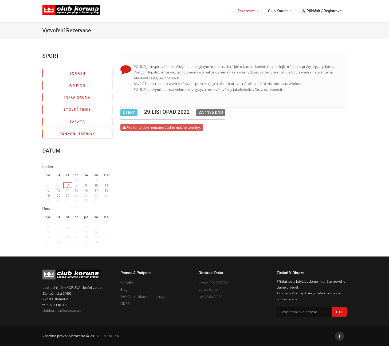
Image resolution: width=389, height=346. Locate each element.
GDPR (125, 303)
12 (48, 190)
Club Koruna (108, 335)
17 (96, 190)
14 (67, 190)
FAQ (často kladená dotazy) (142, 296)
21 (67, 195)
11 (106, 185)
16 (86, 190)
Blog (123, 289)
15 (76, 190)
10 (96, 185)
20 (58, 195)
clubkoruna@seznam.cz (61, 310)
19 (48, 195)
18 (106, 190)
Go (339, 312)
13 (58, 190)
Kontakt (126, 282)
